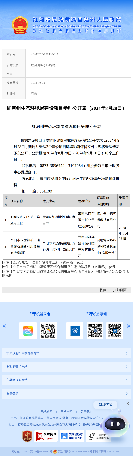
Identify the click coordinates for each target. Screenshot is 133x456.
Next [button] (128, 326)
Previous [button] (4, 326)
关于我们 (87, 411)
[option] (38, 326)
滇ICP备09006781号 (41, 451)
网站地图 (46, 411)
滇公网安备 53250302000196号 (75, 451)
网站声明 (66, 411)
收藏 (103, 290)
